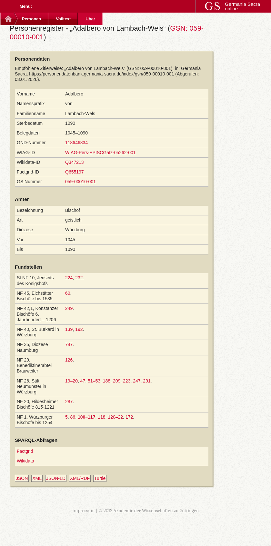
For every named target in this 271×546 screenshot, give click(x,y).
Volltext (63, 18)
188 (106, 380)
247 (136, 380)
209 (116, 380)
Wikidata (25, 460)
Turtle (99, 478)
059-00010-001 (80, 181)
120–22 (115, 417)
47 (82, 380)
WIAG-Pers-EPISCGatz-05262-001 (100, 152)
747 (69, 344)
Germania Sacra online (242, 6)
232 (79, 277)
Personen (31, 18)
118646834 (76, 142)
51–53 (94, 380)
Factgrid (25, 451)
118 (101, 417)
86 (72, 417)
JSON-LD (55, 478)
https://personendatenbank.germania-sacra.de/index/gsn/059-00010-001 (101, 73)
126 (69, 359)
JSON (22, 478)
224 (69, 277)
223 (126, 380)
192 (79, 329)
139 (69, 329)
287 (69, 401)
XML (37, 478)
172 (129, 417)
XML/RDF (80, 478)
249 (69, 308)
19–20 (71, 380)
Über (90, 18)
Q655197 (74, 171)
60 (67, 293)
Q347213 (74, 162)
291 (146, 380)
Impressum (83, 510)
